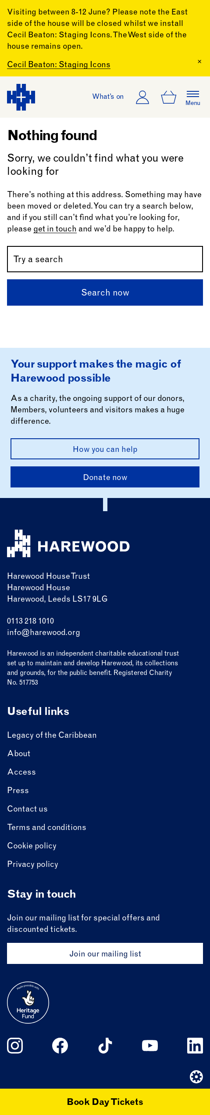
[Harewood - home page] (21, 97)
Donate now (105, 478)
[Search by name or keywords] (105, 259)
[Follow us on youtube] (150, 1046)
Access (21, 773)
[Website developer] (196, 1076)
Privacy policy (32, 865)
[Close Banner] (199, 61)
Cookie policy (32, 847)
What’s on (108, 97)
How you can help (105, 450)
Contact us (27, 810)
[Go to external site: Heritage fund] (28, 1002)
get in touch (55, 230)
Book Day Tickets (105, 1103)
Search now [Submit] (105, 293)
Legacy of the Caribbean (52, 736)
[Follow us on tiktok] (105, 1046)
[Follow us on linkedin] (195, 1046)
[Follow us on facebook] (60, 1046)
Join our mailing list (105, 955)
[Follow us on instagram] (15, 1046)
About (18, 754)
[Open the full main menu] (193, 97)
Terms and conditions (46, 828)
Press (18, 791)
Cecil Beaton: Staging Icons (58, 65)
